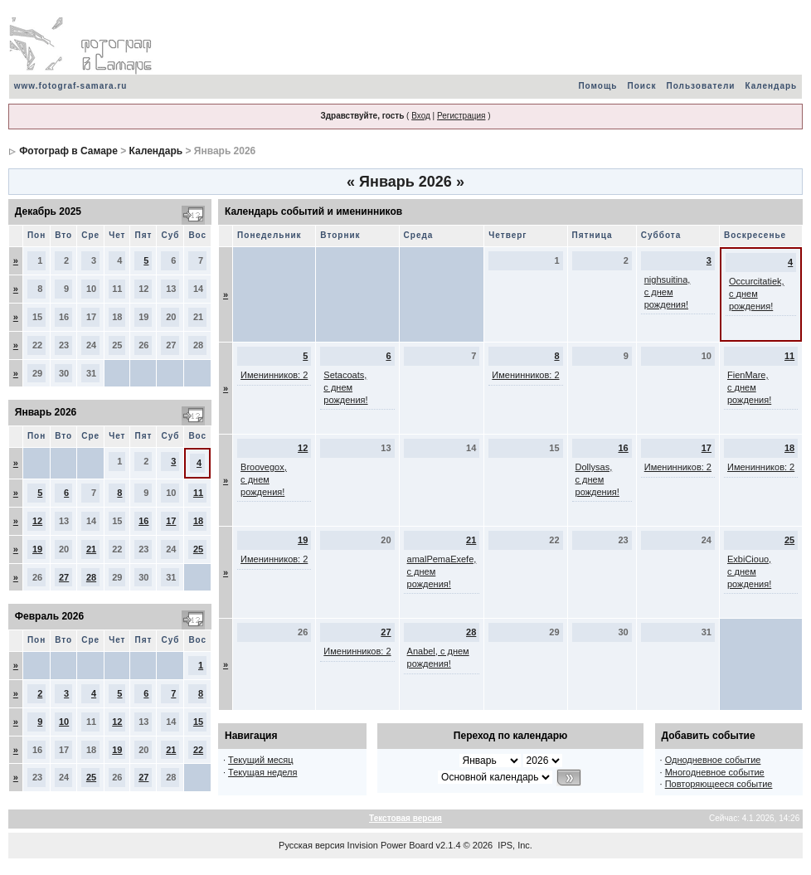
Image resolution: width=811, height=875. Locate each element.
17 (171, 521)
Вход (420, 115)
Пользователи (701, 85)
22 (198, 750)
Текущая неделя (262, 772)
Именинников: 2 (274, 375)
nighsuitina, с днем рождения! (667, 292)
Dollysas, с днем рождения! (597, 479)
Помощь (597, 85)
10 (64, 722)
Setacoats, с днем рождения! (345, 387)
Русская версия (311, 845)
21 (91, 549)
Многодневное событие (715, 772)
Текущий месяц (261, 760)
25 (198, 549)
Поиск (642, 85)
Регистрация (461, 115)
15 (198, 722)
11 (198, 493)
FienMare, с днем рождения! (749, 387)
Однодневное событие (713, 760)
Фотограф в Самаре (68, 151)
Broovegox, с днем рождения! (263, 479)
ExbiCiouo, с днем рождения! (749, 571)
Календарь (771, 85)
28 (91, 577)
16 (143, 521)
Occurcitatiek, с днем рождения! (756, 293)
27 (64, 577)
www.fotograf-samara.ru (71, 85)
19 (37, 549)
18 (198, 521)
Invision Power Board (390, 845)
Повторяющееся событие (719, 784)
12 (37, 521)
